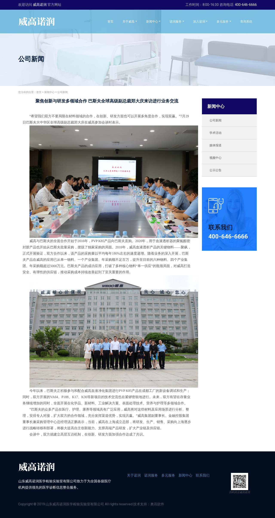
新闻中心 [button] (152, 21)
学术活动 (215, 132)
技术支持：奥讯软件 (148, 504)
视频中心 (215, 157)
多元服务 (168, 475)
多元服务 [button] (223, 21)
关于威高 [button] (128, 21)
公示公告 (215, 170)
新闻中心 (49, 92)
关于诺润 (134, 475)
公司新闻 (62, 92)
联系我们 (202, 475)
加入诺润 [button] (199, 21)
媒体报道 (215, 145)
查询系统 (248, 21)
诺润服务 (151, 475)
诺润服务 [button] (176, 21)
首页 (112, 21)
